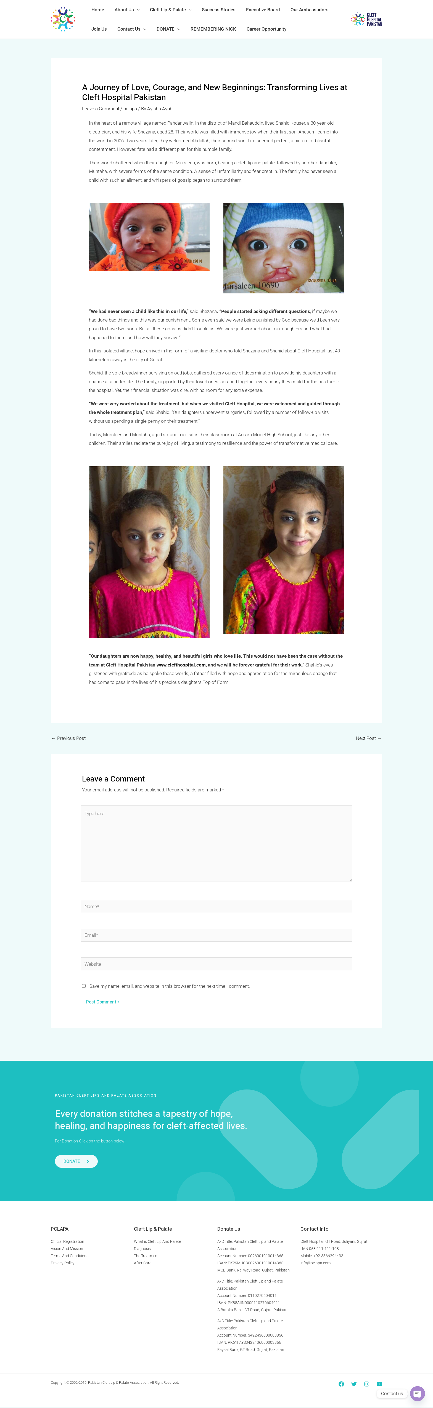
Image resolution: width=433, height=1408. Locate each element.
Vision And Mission (67, 1250)
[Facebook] (341, 1385)
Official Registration (67, 1242)
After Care (142, 1264)
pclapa (130, 108)
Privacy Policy (63, 1264)
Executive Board (258, 9)
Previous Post (68, 738)
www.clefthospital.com (181, 665)
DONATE (163, 29)
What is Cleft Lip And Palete (157, 1242)
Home (97, 9)
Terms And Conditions (69, 1257)
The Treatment (146, 1257)
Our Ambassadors (303, 9)
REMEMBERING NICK (209, 29)
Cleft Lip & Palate (165, 9)
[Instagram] (366, 1385)
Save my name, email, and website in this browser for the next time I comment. (169, 987)
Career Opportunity (261, 29)
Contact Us (127, 29)
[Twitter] (354, 1385)
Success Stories (215, 9)
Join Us (98, 29)
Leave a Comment (100, 108)
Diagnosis (142, 1250)
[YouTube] (379, 1385)
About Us (122, 9)
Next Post (369, 738)
